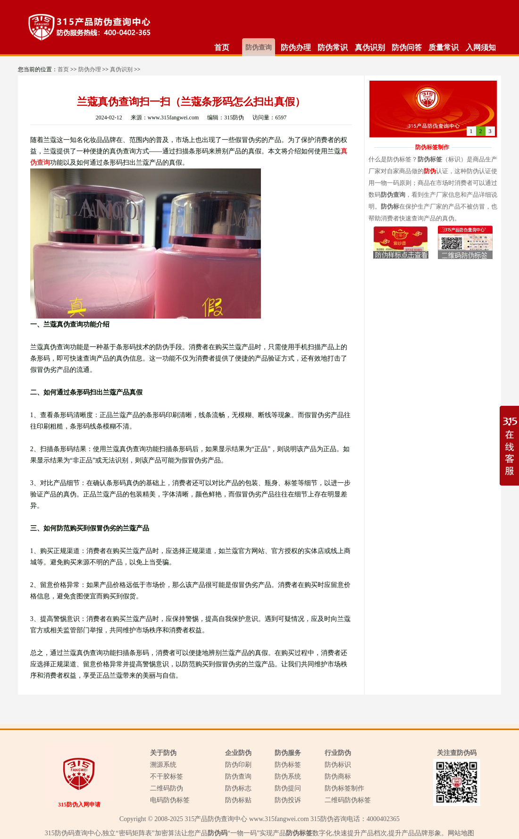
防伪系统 (288, 776)
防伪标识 (338, 764)
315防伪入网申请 (79, 804)
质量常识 (443, 47)
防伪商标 (338, 776)
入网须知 (481, 47)
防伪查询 (258, 47)
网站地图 (461, 833)
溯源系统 (163, 764)
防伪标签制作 (344, 788)
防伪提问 (288, 788)
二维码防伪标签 (348, 800)
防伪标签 (288, 764)
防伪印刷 (238, 764)
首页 (221, 47)
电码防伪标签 (170, 800)
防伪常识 (333, 47)
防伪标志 (238, 788)
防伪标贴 (238, 800)
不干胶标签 (166, 776)
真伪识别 (370, 47)
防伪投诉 (288, 800)
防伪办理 (296, 47)
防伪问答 (407, 47)
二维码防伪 (166, 788)
